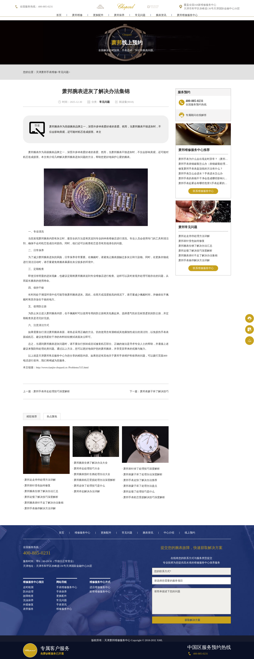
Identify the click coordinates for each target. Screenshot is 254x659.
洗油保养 (28, 600)
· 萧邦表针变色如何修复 (36, 485)
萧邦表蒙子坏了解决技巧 (154, 391)
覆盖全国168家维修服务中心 (200, 5)
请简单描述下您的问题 (191, 601)
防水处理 (28, 591)
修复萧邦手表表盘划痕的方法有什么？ (200, 168)
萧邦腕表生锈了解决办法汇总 (195, 245)
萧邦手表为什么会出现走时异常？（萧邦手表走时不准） (203, 159)
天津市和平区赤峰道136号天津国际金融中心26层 (212, 8)
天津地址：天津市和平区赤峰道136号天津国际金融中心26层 (57, 566)
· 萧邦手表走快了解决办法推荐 (139, 480)
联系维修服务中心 (203, 191)
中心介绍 (169, 532)
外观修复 (28, 604)
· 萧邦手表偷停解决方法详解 (39, 508)
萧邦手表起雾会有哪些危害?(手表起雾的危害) (203, 183)
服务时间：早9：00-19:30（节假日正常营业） (49, 561)
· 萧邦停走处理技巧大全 (86, 468)
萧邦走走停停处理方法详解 (194, 236)
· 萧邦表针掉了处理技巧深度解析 (141, 468)
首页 (59, 17)
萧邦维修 (77, 17)
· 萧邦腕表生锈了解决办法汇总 (40, 491)
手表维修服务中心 (66, 587)
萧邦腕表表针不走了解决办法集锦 (197, 255)
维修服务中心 (82, 532)
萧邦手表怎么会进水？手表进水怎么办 (200, 173)
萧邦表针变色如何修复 (191, 241)
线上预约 (190, 532)
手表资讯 (61, 604)
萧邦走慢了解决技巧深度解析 (195, 250)
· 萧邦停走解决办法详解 (86, 491)
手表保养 (61, 591)
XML (160, 640)
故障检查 (28, 596)
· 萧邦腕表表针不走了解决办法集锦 (43, 502)
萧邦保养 (119, 17)
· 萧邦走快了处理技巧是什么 (89, 485)
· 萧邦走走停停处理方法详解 (39, 479)
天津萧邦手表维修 (46, 72)
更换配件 (98, 17)
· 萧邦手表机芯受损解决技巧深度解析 (143, 497)
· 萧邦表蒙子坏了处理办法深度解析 (142, 474)
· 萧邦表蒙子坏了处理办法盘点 (139, 485)
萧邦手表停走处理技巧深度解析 (51, 391)
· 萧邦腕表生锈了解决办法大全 (90, 462)
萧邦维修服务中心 (187, 17)
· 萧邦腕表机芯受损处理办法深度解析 (94, 480)
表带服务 (28, 609)
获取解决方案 (192, 620)
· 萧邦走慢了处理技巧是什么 (138, 491)
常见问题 (140, 17)
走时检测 (28, 587)
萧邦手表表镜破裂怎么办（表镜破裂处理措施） (203, 163)
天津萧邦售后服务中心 (52, 355)
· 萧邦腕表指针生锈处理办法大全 (91, 474)
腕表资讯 (161, 17)
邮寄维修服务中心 (100, 591)
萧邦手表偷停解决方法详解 (194, 260)
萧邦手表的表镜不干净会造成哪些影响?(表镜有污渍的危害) (203, 178)
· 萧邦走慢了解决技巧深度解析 (40, 497)
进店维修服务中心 (100, 587)
